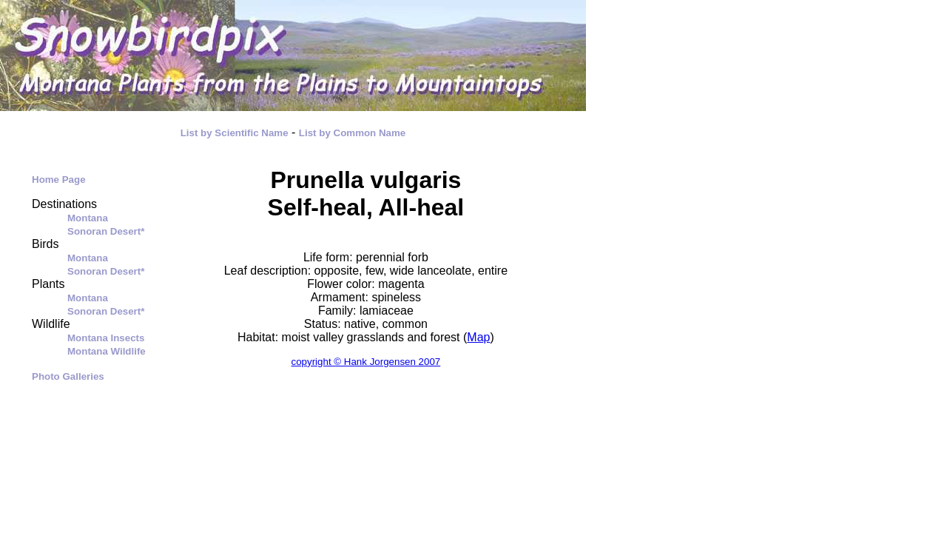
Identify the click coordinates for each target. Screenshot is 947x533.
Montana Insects (105, 337)
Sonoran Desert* (105, 231)
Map (478, 337)
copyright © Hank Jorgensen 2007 (366, 361)
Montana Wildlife (106, 351)
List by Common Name (352, 132)
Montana (87, 218)
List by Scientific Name (235, 132)
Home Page (59, 179)
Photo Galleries (68, 376)
